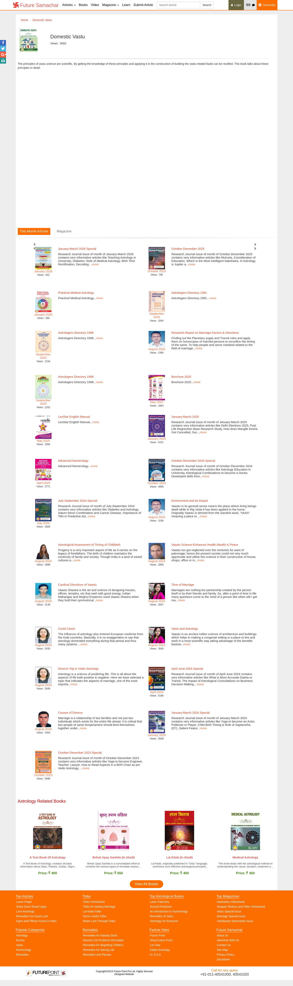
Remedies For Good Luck (32, 917)
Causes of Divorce (70, 712)
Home (24, 20)
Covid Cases (66, 628)
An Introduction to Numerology (169, 912)
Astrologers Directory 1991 (189, 292)
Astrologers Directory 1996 (76, 332)
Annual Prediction (161, 907)
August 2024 (43, 561)
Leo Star (155, 946)
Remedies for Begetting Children (103, 946)
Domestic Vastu (42, 20)
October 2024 (157, 483)
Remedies (22, 955)
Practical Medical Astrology (76, 292)
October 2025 (157, 271)
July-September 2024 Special (77, 500)
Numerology (23, 950)
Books (83, 5)
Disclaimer (223, 960)
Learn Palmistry (159, 902)
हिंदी (250, 5)
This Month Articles (34, 231)
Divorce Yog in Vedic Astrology (78, 668)
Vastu (19, 946)
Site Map (222, 950)
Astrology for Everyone (164, 922)
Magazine (110, 5)
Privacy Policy (225, 955)
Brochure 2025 (181, 376)
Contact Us (224, 946)
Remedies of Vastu (161, 917)
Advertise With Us (228, 941)
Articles (69, 5)
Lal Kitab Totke (92, 912)
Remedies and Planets (97, 955)
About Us (222, 936)
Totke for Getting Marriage (99, 907)
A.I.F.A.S (155, 955)
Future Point (157, 936)
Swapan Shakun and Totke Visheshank (241, 907)
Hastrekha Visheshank (231, 902)
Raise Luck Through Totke (99, 922)
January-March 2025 (185, 416)
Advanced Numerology (73, 460)
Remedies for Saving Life (98, 950)
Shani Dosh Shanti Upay (31, 907)
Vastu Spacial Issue (229, 912)
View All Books (146, 885)
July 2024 (43, 523)
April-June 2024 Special (187, 668)
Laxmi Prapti (24, 902)
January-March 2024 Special (190, 712)
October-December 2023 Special (80, 752)
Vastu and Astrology (184, 628)
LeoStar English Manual (74, 416)
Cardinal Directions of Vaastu (77, 584)
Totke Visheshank (94, 902)
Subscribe (267, 5)
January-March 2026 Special (77, 248)
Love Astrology (25, 912)
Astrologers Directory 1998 (76, 376)
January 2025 (157, 438)
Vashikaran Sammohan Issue (235, 922)
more (95, 264)
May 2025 (156, 402)
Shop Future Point (161, 941)
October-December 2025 (187, 248)
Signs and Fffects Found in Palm (36, 922)
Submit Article (143, 5)
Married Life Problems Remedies (103, 941)
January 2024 (157, 735)
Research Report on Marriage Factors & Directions (205, 332)
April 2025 (43, 483)
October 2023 (43, 775)
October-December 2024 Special (193, 460)
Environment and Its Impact (189, 500)
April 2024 (157, 692)
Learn (126, 5)
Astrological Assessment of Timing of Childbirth (89, 544)
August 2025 (156, 349)
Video (95, 5)
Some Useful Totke (94, 917)
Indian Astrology (160, 950)
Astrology (22, 936)
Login (236, 5)
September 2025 (156, 315)
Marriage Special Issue (231, 917)
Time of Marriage (182, 584)
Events (20, 941)
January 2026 (43, 271)
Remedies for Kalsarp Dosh (100, 936)
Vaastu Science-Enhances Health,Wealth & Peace (204, 544)
